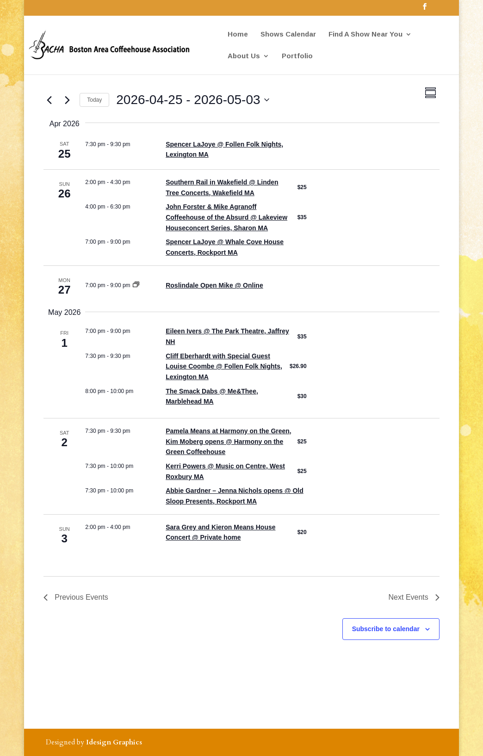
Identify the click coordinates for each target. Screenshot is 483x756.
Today (94, 100)
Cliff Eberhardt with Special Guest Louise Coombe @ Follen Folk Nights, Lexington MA (224, 366)
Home (238, 34)
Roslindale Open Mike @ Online (214, 285)
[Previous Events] (49, 99)
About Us (244, 56)
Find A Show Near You (365, 34)
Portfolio (297, 56)
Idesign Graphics (114, 742)
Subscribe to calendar (386, 629)
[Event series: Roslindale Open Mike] (136, 285)
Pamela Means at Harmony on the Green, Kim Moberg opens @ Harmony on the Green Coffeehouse (228, 441)
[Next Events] (67, 99)
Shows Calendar (288, 34)
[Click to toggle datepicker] (192, 100)
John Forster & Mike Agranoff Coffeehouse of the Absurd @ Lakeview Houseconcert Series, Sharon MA (226, 217)
